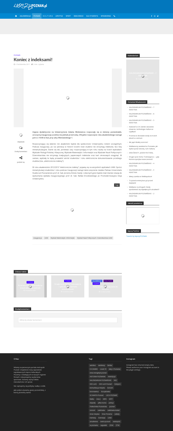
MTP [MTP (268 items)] (111, 399)
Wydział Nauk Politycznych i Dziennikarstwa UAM (94, 238)
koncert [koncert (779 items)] (110, 388)
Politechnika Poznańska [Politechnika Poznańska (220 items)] (98, 406)
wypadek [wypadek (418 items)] (104, 425)
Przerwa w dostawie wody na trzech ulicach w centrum (30, 286)
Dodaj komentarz (21, 151)
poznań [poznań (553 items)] (112, 406)
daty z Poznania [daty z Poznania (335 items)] (114, 369)
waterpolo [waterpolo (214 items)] (116, 421)
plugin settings (135, 370)
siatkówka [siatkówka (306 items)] (101, 410)
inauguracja (38, 238)
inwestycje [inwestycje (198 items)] (112, 376)
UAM (46, 238)
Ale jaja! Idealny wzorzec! (138, 142)
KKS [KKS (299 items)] (115, 380)
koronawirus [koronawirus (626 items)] (94, 391)
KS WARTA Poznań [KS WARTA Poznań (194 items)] (96, 395)
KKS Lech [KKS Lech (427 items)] (93, 384)
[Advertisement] (86, 41)
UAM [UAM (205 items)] (109, 418)
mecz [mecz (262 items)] (98, 399)
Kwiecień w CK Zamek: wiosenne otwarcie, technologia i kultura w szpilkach (141, 129)
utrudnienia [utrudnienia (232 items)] (94, 421)
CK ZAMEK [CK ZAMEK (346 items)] (94, 369)
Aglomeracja (25, 16)
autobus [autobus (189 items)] (93, 365)
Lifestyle (59, 16)
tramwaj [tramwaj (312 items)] (93, 418)
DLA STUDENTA (92, 16)
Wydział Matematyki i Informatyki (62, 238)
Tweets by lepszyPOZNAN (136, 236)
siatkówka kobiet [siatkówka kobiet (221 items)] (114, 410)
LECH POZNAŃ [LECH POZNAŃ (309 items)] (111, 395)
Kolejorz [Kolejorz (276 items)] (117, 384)
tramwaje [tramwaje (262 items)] (101, 418)
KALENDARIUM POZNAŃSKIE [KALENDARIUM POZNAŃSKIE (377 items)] (100, 380)
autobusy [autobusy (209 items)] (101, 365)
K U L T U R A (48, 16)
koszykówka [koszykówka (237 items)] (105, 391)
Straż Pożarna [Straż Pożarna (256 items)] (107, 414)
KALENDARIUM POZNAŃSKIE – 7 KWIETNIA (142, 74)
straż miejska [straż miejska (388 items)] (94, 414)
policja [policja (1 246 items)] (111, 403)
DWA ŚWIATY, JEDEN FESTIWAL (141, 153)
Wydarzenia (106, 16)
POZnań (37, 16)
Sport (68, 16)
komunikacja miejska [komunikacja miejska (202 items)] (97, 388)
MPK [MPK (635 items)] (104, 399)
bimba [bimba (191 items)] (110, 365)
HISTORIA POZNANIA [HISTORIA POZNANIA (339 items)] (97, 376)
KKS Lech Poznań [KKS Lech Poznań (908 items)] (105, 384)
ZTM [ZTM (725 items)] (117, 425)
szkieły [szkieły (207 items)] (117, 414)
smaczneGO (78, 16)
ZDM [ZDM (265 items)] (111, 425)
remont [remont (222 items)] (92, 410)
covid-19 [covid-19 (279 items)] (103, 369)
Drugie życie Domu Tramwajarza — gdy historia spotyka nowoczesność (68, 286)
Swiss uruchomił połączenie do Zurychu (105, 288)
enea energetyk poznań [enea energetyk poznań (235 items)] (98, 373)
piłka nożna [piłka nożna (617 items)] (102, 403)
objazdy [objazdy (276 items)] (92, 403)
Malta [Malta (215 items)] (92, 399)
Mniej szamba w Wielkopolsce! (140, 176)
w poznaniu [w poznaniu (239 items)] (94, 425)
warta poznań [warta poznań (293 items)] (105, 421)
